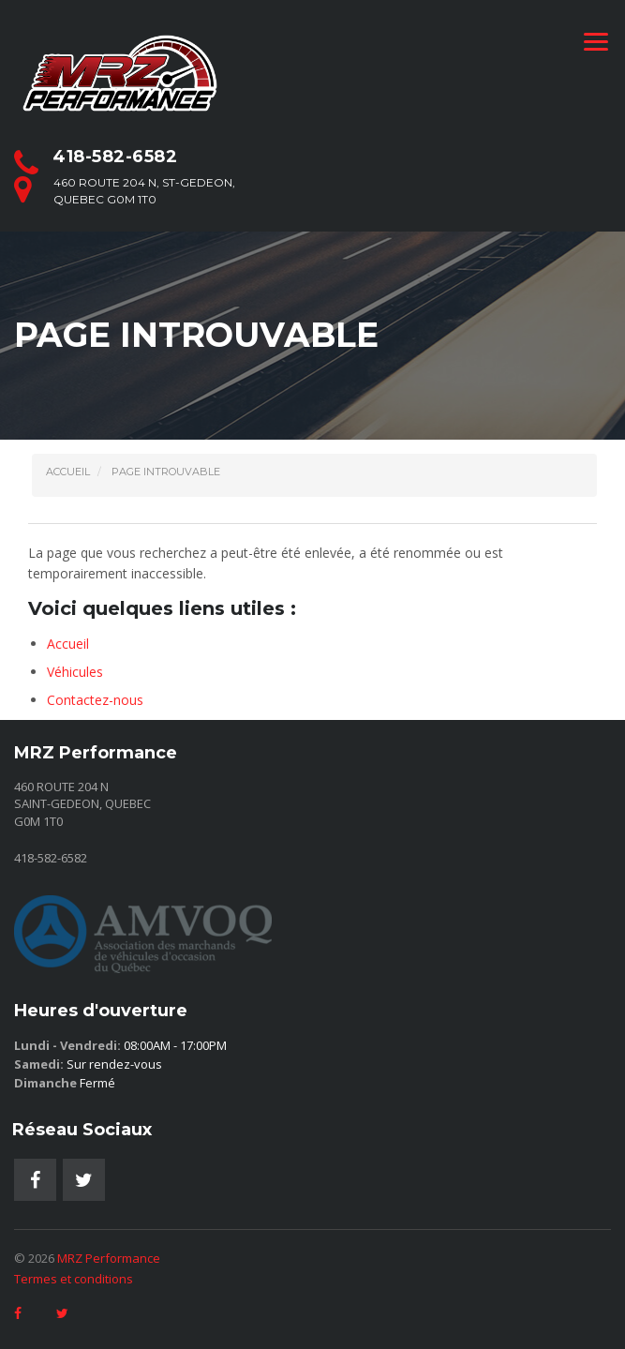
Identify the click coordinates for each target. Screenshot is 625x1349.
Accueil (68, 643)
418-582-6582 (114, 156)
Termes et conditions (73, 1278)
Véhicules (75, 672)
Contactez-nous (95, 700)
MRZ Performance (108, 1258)
